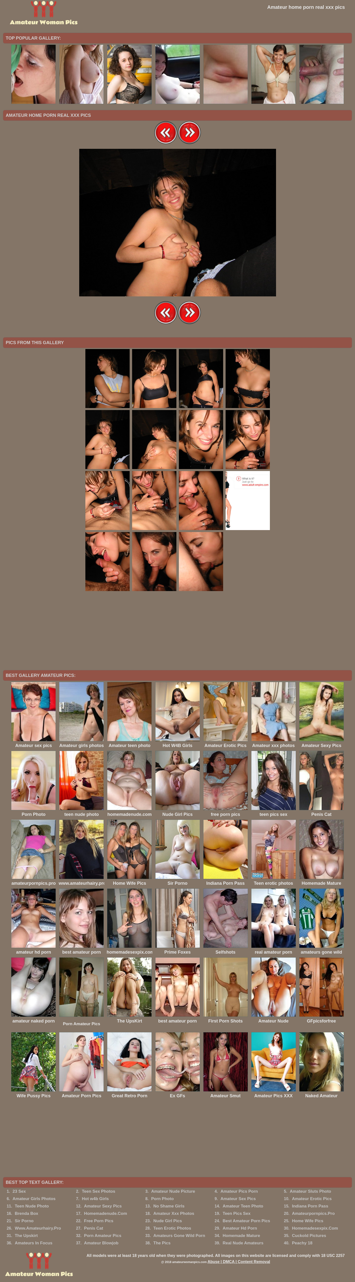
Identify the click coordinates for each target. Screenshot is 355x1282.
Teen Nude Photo (32, 1206)
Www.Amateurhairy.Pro (38, 1228)
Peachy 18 (302, 1243)
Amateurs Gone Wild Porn (179, 1235)
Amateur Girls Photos (34, 1198)
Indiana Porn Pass (310, 1206)
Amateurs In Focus (33, 1243)
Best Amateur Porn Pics (246, 1221)
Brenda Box (26, 1213)
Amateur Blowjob (101, 1243)
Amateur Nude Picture (173, 1191)
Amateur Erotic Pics (312, 1198)
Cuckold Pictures (309, 1235)
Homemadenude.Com (105, 1213)
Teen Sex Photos (98, 1191)
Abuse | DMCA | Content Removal (238, 1262)
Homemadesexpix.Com (315, 1228)
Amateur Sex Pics (238, 1198)
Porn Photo (162, 1198)
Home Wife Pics (307, 1221)
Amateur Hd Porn (240, 1228)
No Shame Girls (169, 1206)
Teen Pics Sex (236, 1213)
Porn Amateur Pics (81, 1024)
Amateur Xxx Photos (173, 1213)
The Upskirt (26, 1235)
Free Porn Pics (98, 1221)
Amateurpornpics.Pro (313, 1213)
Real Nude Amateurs (243, 1243)
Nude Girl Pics (167, 1221)
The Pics (161, 1243)
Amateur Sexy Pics (103, 1206)
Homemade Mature (241, 1235)
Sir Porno (24, 1221)
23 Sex (19, 1191)
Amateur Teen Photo (243, 1206)
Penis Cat (93, 1228)
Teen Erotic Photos (172, 1228)
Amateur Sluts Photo (310, 1191)
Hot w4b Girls (95, 1198)
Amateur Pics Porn (239, 1191)
